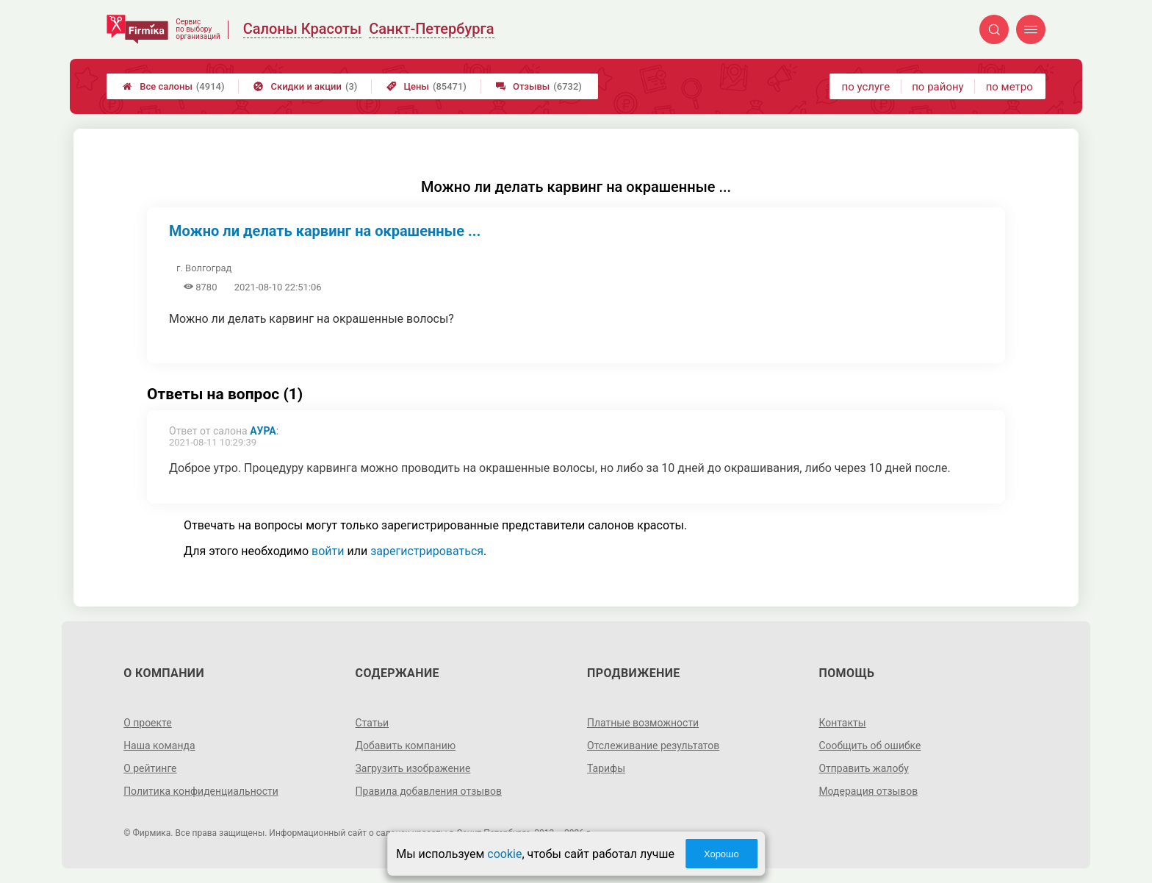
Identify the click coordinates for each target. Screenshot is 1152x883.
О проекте (147, 723)
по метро (1009, 86)
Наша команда (159, 745)
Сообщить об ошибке (869, 745)
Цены (426, 86)
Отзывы (539, 86)
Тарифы (606, 768)
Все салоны (173, 86)
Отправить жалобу (863, 768)
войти (328, 551)
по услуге (866, 86)
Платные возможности (643, 723)
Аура (263, 431)
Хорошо (721, 853)
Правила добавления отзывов (429, 791)
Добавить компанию (406, 745)
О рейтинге (150, 768)
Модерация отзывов (868, 791)
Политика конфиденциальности (200, 791)
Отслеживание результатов (653, 745)
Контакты (841, 723)
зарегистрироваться (426, 551)
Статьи (372, 723)
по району (937, 86)
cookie (504, 854)
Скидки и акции (305, 86)
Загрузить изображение (413, 768)
